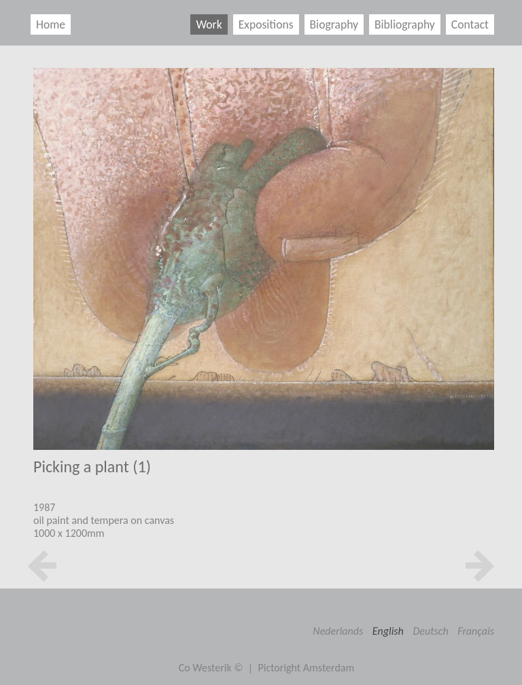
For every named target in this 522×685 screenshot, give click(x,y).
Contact (470, 24)
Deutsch (430, 631)
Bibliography (405, 24)
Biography (334, 24)
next (480, 566)
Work (209, 24)
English (388, 631)
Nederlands (338, 631)
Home (50, 24)
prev (42, 566)
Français (475, 631)
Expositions (266, 24)
